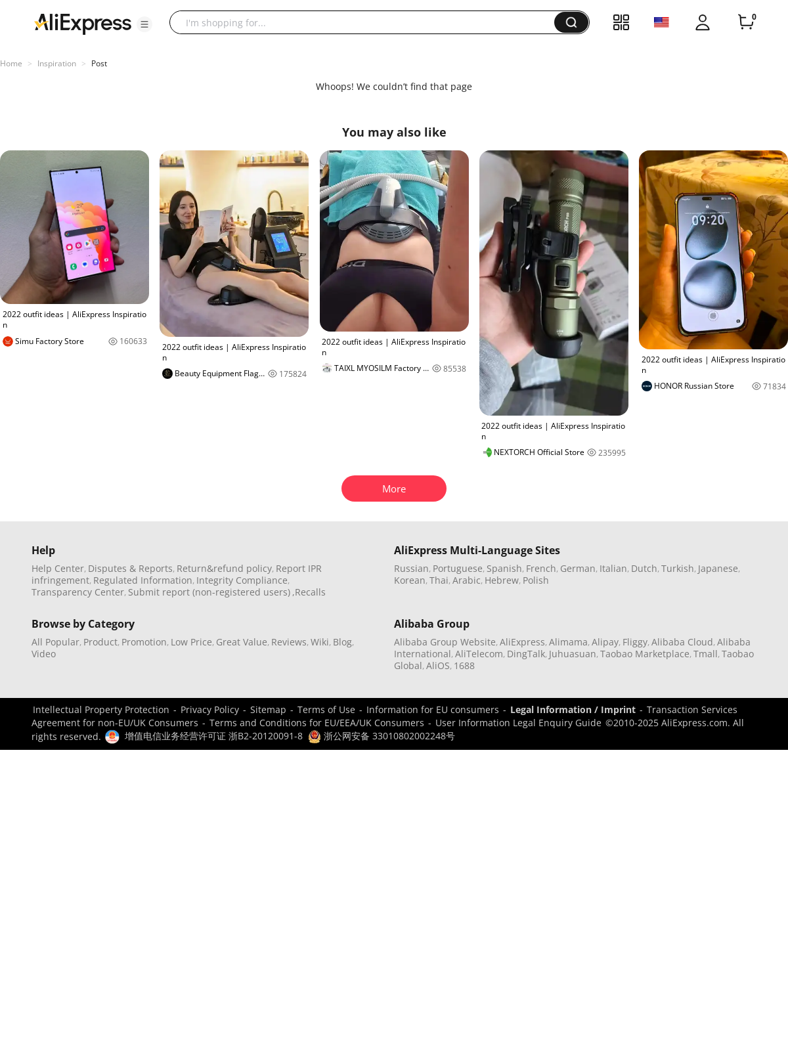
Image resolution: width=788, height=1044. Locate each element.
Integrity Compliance (242, 580)
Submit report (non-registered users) (209, 592)
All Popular (55, 642)
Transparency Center (78, 592)
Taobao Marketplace (645, 653)
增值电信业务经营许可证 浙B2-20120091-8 (214, 735)
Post (99, 63)
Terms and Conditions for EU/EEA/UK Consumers (316, 722)
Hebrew (502, 580)
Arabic (466, 580)
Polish (536, 580)
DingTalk (526, 653)
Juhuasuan (572, 653)
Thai (439, 580)
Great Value (241, 642)
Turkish (677, 568)
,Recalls (309, 592)
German (578, 568)
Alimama (568, 642)
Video (44, 653)
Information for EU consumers (432, 709)
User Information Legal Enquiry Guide (518, 722)
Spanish (504, 568)
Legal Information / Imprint (573, 709)
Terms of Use (326, 709)
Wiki (320, 642)
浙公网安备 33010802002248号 (381, 735)
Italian (613, 568)
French (541, 568)
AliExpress (522, 642)
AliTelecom (479, 653)
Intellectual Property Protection (101, 709)
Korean (410, 580)
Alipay (605, 642)
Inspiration (56, 63)
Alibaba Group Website (445, 642)
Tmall (705, 653)
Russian (411, 568)
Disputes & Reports (130, 568)
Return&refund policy (224, 568)
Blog (342, 642)
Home (11, 63)
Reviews (289, 642)
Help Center (58, 568)
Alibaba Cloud (682, 642)
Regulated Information (142, 580)
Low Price (191, 642)
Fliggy (635, 642)
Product (100, 642)
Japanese (718, 568)
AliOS (438, 665)
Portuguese (458, 568)
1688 (464, 665)
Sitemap (268, 709)
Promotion (144, 642)
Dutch (644, 568)
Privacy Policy (210, 709)
